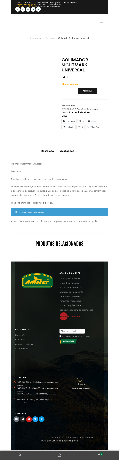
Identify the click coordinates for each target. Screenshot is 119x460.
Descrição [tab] (47, 151)
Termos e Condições (70, 297)
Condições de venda (70, 279)
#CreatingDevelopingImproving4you (59, 441)
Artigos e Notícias (24, 344)
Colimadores (92, 109)
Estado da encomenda (70, 288)
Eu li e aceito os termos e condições (76, 337)
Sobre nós (20, 335)
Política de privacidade (71, 306)
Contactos (20, 340)
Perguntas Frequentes (70, 301)
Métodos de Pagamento (71, 292)
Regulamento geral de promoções (76, 310)
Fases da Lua (21, 349)
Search (59, 455)
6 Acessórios (80, 109)
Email (81, 385)
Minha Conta (20, 455)
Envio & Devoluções (69, 283)
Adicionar (87, 91)
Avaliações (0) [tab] (69, 151)
